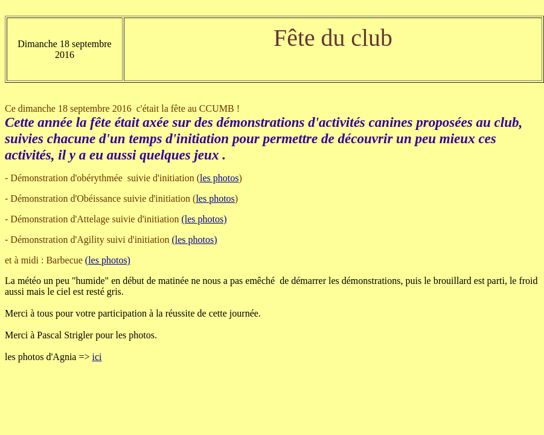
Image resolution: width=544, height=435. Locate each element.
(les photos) (203, 219)
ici (96, 357)
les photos (219, 178)
